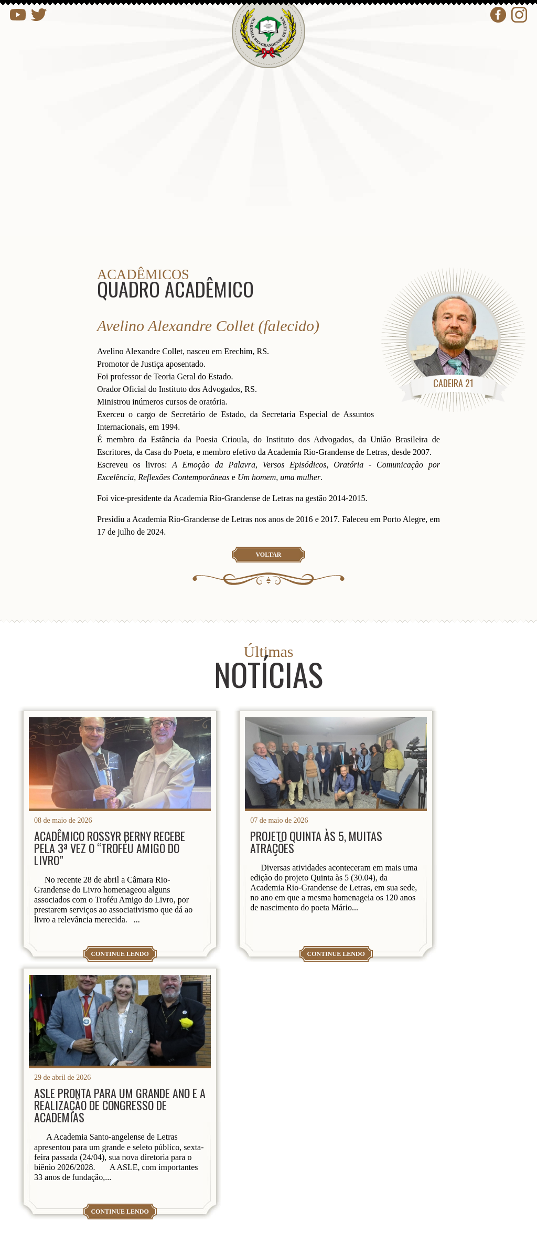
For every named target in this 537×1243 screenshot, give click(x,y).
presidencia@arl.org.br (95, 1150)
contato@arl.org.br (87, 1184)
